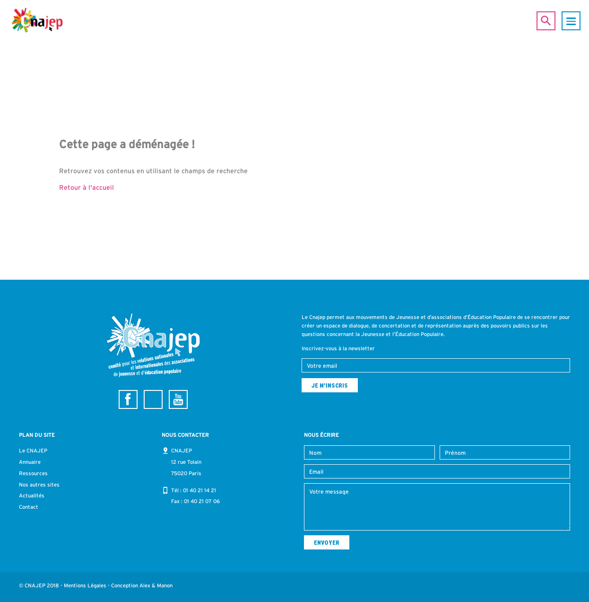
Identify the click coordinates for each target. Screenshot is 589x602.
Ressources (33, 473)
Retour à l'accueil (86, 187)
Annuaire (30, 462)
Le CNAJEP (33, 450)
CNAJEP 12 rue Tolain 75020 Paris (186, 462)
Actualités (31, 495)
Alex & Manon (156, 585)
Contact (28, 507)
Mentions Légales (85, 585)
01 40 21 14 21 (199, 490)
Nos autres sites (39, 484)
